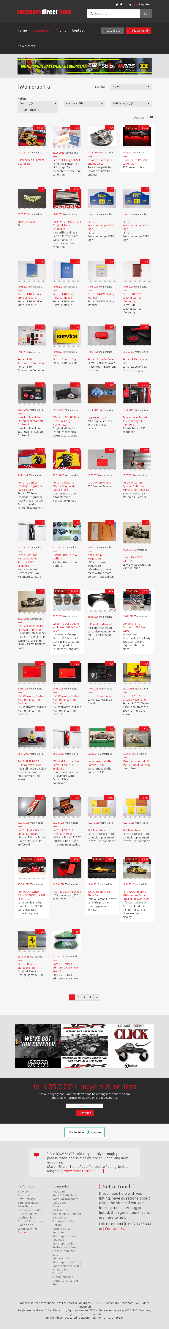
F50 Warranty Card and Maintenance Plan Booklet (32, 700)
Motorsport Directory (66, 1262)
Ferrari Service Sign (65, 359)
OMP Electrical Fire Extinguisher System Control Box (31, 421)
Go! (145, 13)
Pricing (61, 30)
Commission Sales (30, 1210)
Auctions (58, 1232)
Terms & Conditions (30, 1221)
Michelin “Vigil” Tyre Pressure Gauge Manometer (66, 421)
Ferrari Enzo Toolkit (100, 696)
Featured (24, 1195)
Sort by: (100, 86)
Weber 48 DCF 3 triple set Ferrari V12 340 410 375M (66, 627)
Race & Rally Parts (65, 1195)
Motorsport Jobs (63, 1243)
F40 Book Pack (96, 830)
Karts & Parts (61, 1228)
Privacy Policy (27, 1214)
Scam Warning (27, 1228)
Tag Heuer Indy (97, 417)
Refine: (22, 98)
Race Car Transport (65, 1199)
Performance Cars (64, 1247)
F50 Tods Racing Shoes (67, 891)
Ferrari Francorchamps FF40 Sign (101, 225)
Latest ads (112, 30)
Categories (41, 30)
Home (22, 30)
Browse (23, 1191)
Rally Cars (59, 1202)
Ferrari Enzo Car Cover (101, 359)
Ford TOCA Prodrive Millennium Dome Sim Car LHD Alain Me (136, 895)
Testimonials (26, 1217)
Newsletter (26, 46)
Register (144, 4)
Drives (56, 1206)
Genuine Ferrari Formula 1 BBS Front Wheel (135, 627)
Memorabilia (61, 1258)
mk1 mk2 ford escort (100, 624)
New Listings (26, 1199)
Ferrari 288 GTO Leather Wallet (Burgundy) (132, 298)
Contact (78, 30)
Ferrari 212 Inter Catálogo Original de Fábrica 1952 (30, 486)
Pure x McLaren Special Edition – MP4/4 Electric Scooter (137, 486)
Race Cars (59, 1191)
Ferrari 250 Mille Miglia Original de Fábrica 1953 (64, 486)
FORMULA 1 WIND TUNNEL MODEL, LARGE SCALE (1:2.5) (31, 895)
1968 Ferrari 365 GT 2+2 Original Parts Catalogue (67, 225)
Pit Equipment (62, 1210)
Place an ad (138, 30)
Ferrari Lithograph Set (66, 160)
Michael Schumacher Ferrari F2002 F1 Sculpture (66, 765)
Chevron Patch (27, 221)
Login (129, 4)
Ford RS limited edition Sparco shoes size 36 (65, 968)
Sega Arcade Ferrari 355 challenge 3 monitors (135, 421)
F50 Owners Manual (100, 482)
